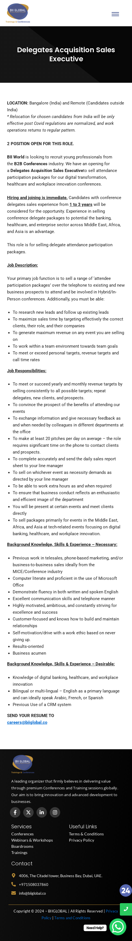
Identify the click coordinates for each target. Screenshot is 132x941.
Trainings (19, 852)
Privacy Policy (81, 840)
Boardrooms (22, 846)
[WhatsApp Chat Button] (117, 926)
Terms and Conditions (72, 918)
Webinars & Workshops (32, 840)
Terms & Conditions (86, 833)
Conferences (22, 833)
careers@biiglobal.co (27, 722)
